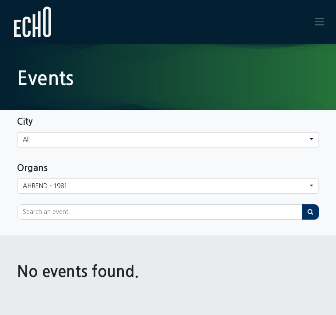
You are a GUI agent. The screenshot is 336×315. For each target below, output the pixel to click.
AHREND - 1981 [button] (45, 186)
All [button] (26, 139)
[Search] (310, 212)
